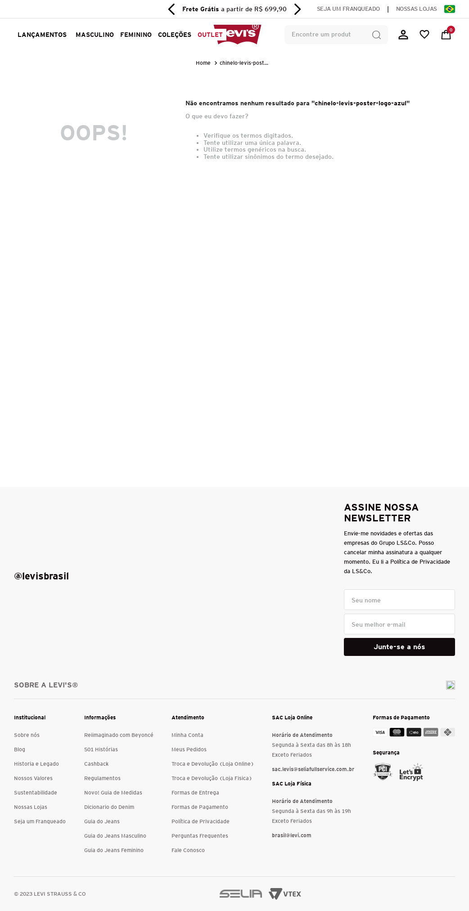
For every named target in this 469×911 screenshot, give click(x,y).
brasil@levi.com (291, 835)
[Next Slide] (297, 9)
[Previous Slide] (171, 9)
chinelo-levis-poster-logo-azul (246, 62)
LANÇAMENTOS (42, 34)
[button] (93, 34)
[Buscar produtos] (376, 34)
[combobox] (336, 34)
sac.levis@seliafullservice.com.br (313, 769)
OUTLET (210, 34)
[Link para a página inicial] (204, 63)
